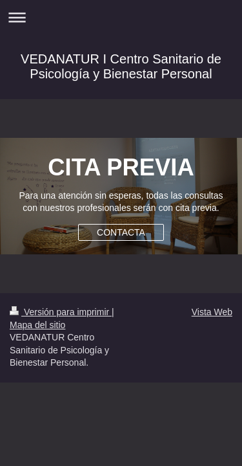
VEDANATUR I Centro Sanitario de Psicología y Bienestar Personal (121, 66)
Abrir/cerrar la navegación (121, 17)
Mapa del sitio (37, 325)
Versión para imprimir (61, 312)
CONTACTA (121, 232)
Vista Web (212, 312)
